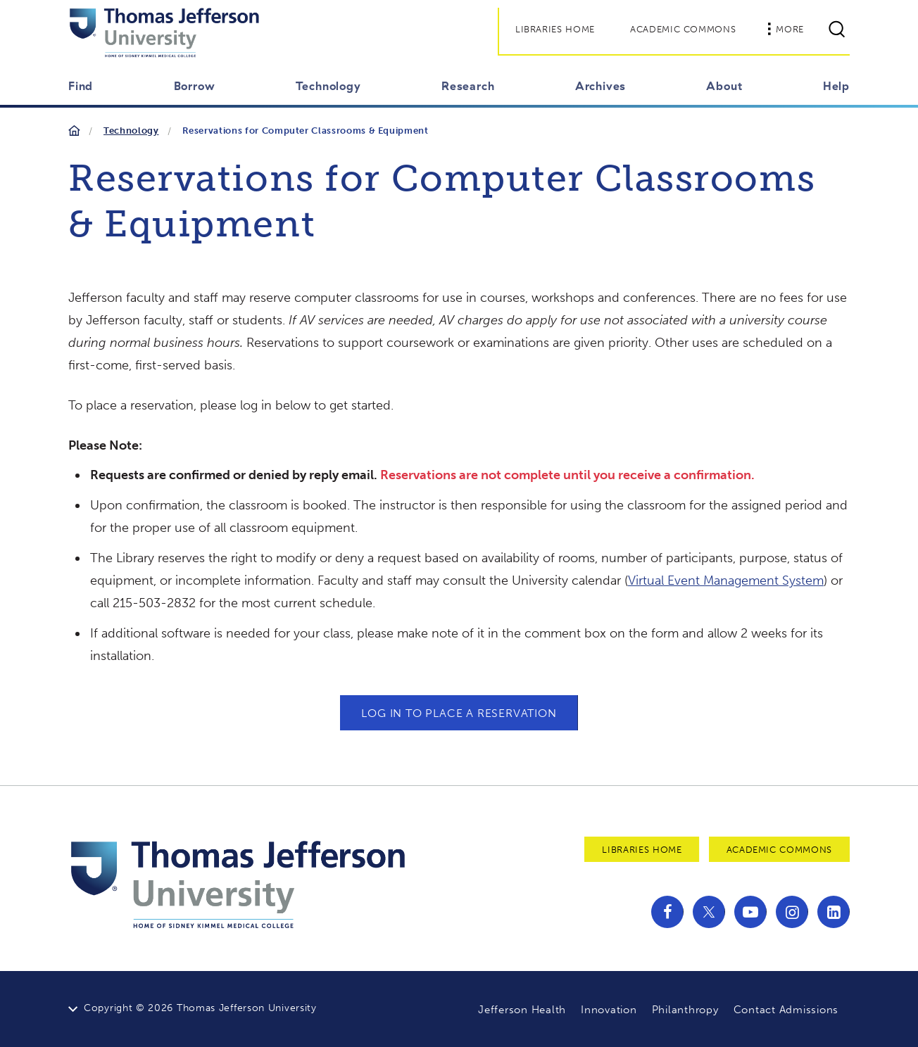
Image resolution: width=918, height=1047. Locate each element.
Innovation (609, 1009)
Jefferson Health (522, 1009)
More (785, 29)
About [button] (724, 86)
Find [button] (80, 86)
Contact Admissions (786, 1009)
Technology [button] (328, 86)
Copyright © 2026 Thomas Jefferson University (200, 1008)
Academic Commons (683, 29)
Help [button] (836, 86)
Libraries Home (555, 29)
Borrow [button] (194, 86)
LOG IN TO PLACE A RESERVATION (458, 713)
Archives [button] (600, 86)
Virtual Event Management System (726, 580)
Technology (131, 130)
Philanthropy (685, 1009)
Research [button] (467, 86)
